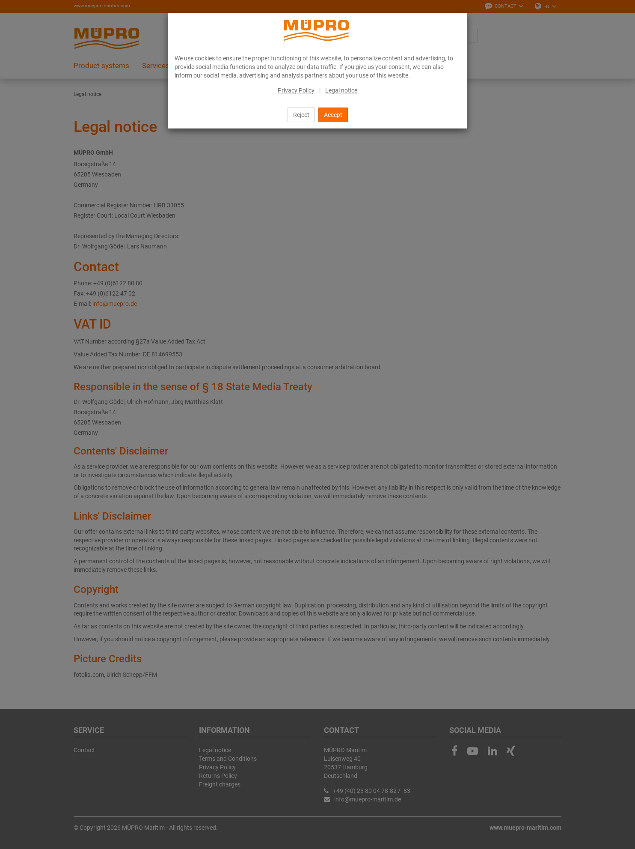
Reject (301, 114)
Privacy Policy (296, 90)
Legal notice (341, 90)
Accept (333, 114)
